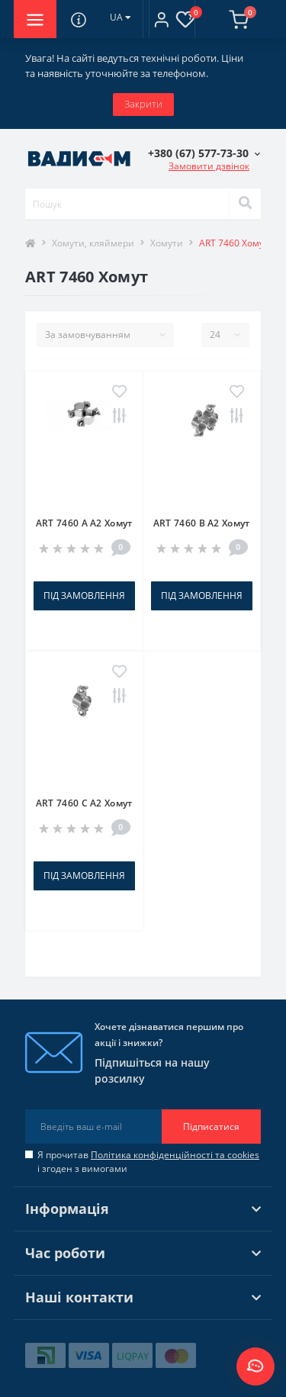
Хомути (166, 243)
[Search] (245, 203)
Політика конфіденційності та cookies (175, 1154)
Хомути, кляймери (93, 243)
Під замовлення (84, 595)
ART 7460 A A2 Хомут (84, 523)
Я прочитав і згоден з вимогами (148, 1161)
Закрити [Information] (143, 104)
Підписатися (211, 1126)
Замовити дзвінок (209, 165)
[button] (161, 19)
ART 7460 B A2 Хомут (201, 523)
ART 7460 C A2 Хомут (84, 803)
